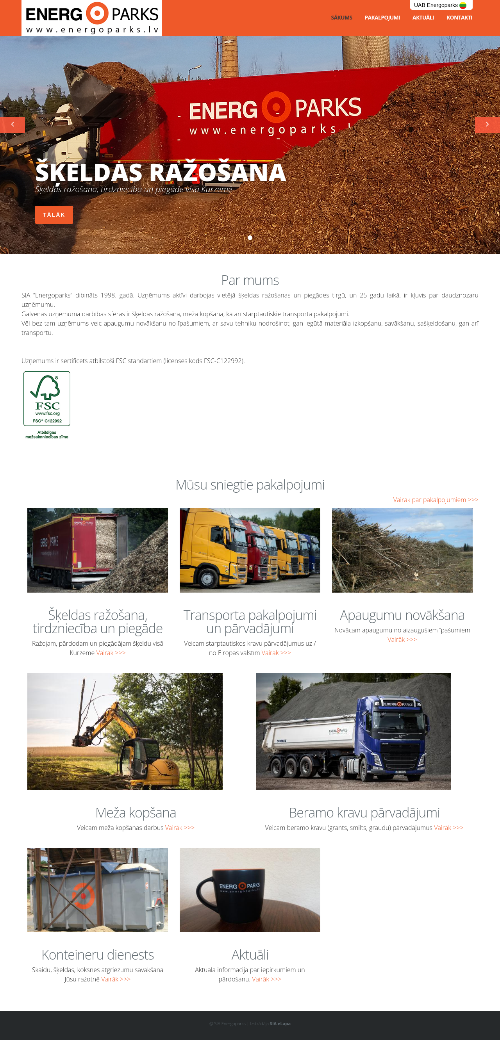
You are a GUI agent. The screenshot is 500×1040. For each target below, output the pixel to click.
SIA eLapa (280, 1023)
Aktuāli (423, 17)
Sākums (341, 17)
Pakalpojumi (382, 17)
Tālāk (54, 215)
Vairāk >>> (110, 652)
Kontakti (459, 17)
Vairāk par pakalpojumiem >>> (436, 499)
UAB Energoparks (440, 5)
